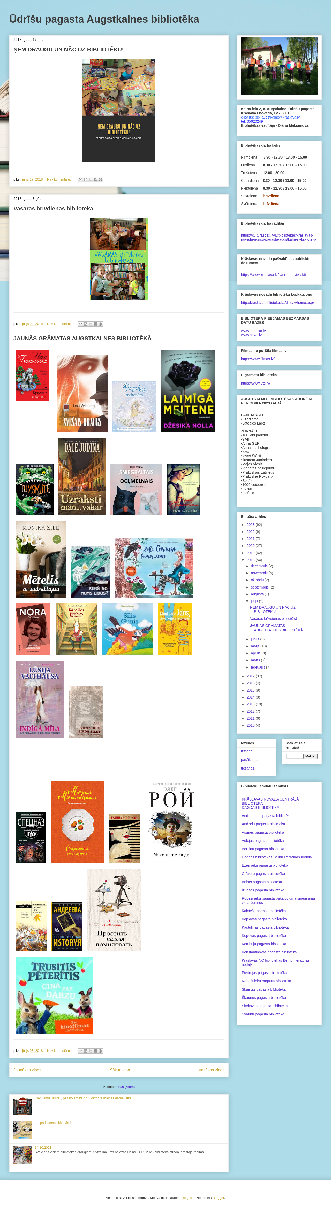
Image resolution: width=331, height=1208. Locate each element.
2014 (251, 697)
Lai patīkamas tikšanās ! (53, 1123)
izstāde (246, 751)
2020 (251, 546)
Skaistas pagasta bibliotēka (264, 989)
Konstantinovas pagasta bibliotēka (269, 952)
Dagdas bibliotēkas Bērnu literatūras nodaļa (277, 857)
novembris (259, 573)
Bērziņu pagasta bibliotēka (263, 849)
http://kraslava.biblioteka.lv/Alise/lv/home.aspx (278, 303)
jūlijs (255, 601)
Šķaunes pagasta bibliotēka (264, 997)
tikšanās (247, 768)
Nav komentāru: (59, 179)
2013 (251, 704)
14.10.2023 (43, 1147)
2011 (251, 718)
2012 (251, 711)
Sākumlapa (120, 1070)
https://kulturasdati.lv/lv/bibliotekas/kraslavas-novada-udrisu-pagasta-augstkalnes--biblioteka (278, 237)
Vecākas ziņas (211, 1070)
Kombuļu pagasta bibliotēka (264, 944)
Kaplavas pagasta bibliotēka (264, 919)
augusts (258, 594)
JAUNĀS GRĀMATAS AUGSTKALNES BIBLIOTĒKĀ (82, 338)
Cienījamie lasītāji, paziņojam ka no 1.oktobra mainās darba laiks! (83, 1098)
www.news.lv (251, 335)
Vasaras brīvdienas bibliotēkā (53, 208)
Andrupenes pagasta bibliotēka (266, 816)
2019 (251, 553)
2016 (251, 683)
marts (256, 660)
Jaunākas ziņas (27, 1070)
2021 (251, 539)
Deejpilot (188, 1198)
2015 (251, 690)
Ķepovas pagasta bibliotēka (264, 936)
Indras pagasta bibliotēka (262, 882)
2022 (251, 532)
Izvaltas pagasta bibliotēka (263, 890)
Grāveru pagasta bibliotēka (263, 874)
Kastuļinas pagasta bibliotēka (265, 927)
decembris (259, 566)
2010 (251, 725)
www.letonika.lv (253, 331)
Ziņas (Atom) (125, 1087)
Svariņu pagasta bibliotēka (263, 1014)
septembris (260, 587)
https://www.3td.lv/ (255, 383)
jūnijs (255, 639)
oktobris (258, 580)
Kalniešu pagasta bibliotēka (264, 911)
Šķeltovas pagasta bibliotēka (265, 1006)
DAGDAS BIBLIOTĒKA (260, 807)
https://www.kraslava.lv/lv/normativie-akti (273, 275)
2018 (251, 560)
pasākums (249, 760)
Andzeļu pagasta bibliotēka (263, 824)
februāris (258, 667)
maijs (255, 646)
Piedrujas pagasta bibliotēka (264, 973)
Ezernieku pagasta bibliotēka (265, 865)
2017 (251, 676)
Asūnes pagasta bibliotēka (263, 832)
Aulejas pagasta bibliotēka (263, 840)
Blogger (218, 1198)
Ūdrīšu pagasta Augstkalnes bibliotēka (104, 19)
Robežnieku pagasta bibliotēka (266, 981)
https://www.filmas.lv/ (258, 359)
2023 (251, 525)
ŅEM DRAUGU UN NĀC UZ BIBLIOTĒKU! (68, 49)
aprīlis (256, 653)
